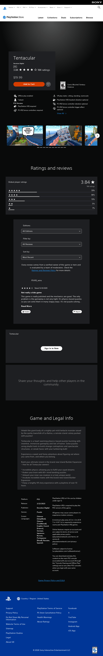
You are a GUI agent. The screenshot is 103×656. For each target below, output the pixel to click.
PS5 (18, 7)
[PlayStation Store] (14, 14)
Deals (63, 15)
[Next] (97, 133)
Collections (52, 15)
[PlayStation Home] (4, 7)
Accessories (42, 7)
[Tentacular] (25, 133)
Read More (26, 304)
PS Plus (31, 7)
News (51, 7)
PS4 (24, 7)
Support (67, 7)
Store (59, 7)
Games (10, 7)
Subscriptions (76, 15)
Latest (40, 15)
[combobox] (51, 228)
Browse (89, 15)
